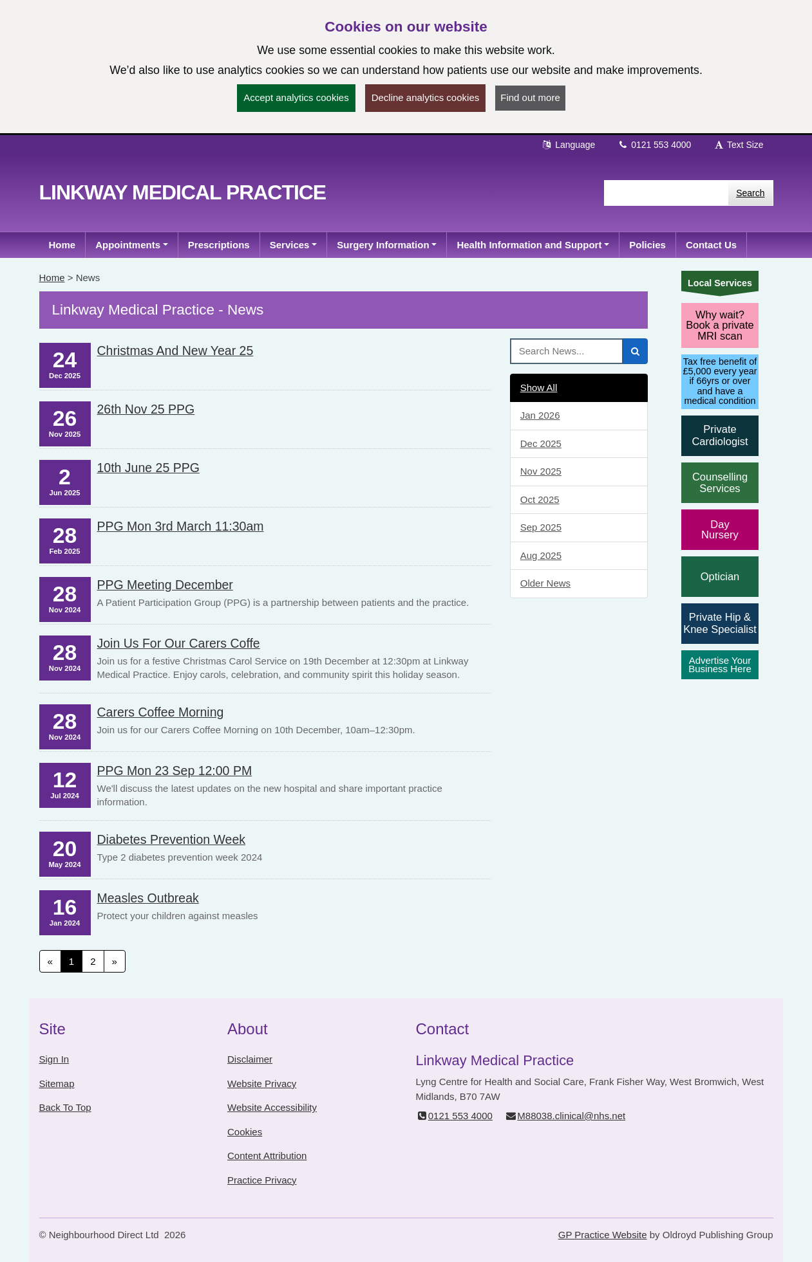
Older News (545, 583)
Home (52, 277)
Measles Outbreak (148, 898)
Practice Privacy (262, 1180)
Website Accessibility (272, 1107)
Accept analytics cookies (295, 97)
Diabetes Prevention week (171, 839)
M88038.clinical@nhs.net (565, 1115)
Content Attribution (267, 1155)
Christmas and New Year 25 (175, 350)
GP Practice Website (602, 1234)
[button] (132, 245)
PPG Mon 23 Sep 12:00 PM (174, 771)
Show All (539, 387)
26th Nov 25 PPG (146, 409)
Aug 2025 (541, 555)
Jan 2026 (540, 415)
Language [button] (568, 145)
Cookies (244, 1131)
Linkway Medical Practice (182, 192)
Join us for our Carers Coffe (178, 643)
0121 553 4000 (654, 145)
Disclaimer (249, 1059)
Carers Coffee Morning (160, 712)
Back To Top (65, 1107)
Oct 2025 (540, 499)
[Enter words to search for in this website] (666, 193)
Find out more (530, 97)
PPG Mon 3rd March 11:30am (180, 526)
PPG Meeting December (165, 585)
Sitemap (57, 1083)
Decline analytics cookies (426, 97)
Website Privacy (261, 1083)
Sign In (54, 1059)
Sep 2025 (541, 527)
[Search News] (566, 351)
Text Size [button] (738, 145)
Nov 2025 (541, 471)
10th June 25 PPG (148, 468)
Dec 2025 (541, 443)
